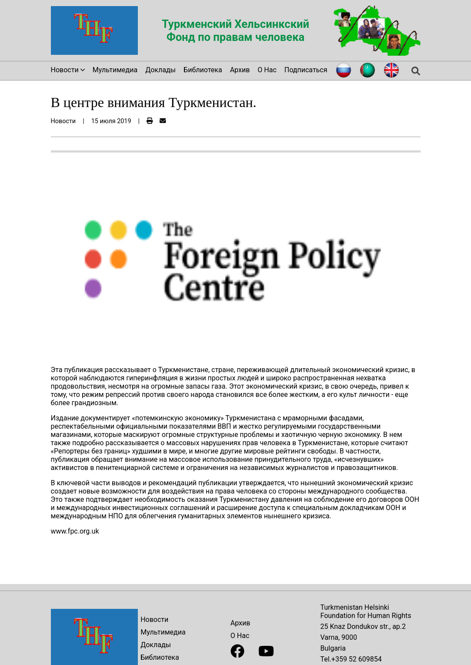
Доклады (160, 70)
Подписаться (305, 70)
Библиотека (203, 70)
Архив (240, 70)
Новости (154, 619)
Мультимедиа (115, 70)
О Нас (266, 70)
